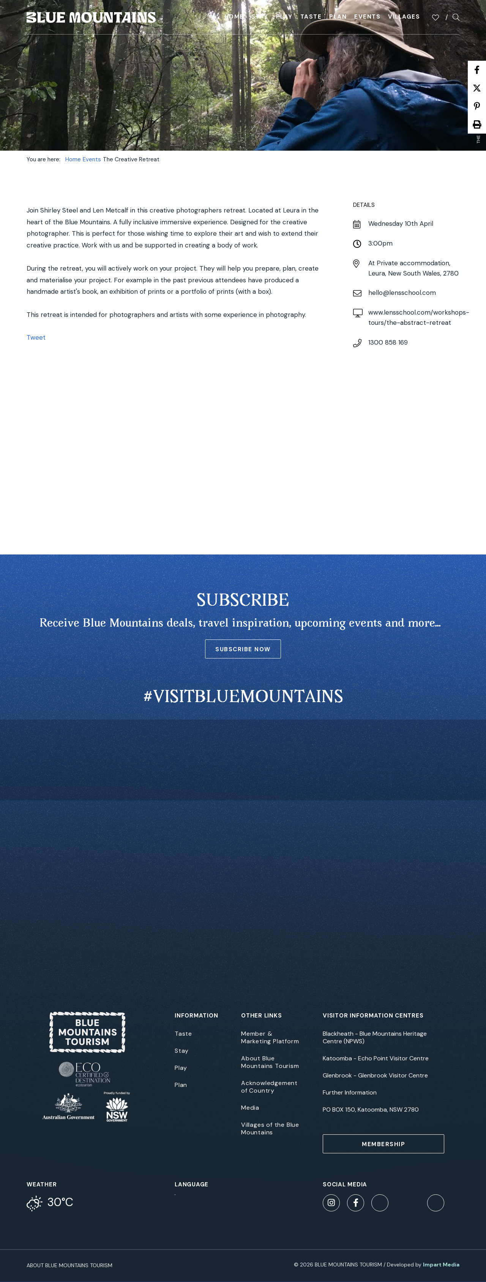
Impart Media (441, 1264)
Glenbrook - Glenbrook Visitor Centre (375, 1075)
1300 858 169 (388, 342)
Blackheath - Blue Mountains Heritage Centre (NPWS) (375, 1037)
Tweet (36, 337)
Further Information (350, 1092)
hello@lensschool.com (402, 292)
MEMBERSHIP (383, 1144)
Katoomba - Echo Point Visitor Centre (376, 1058)
